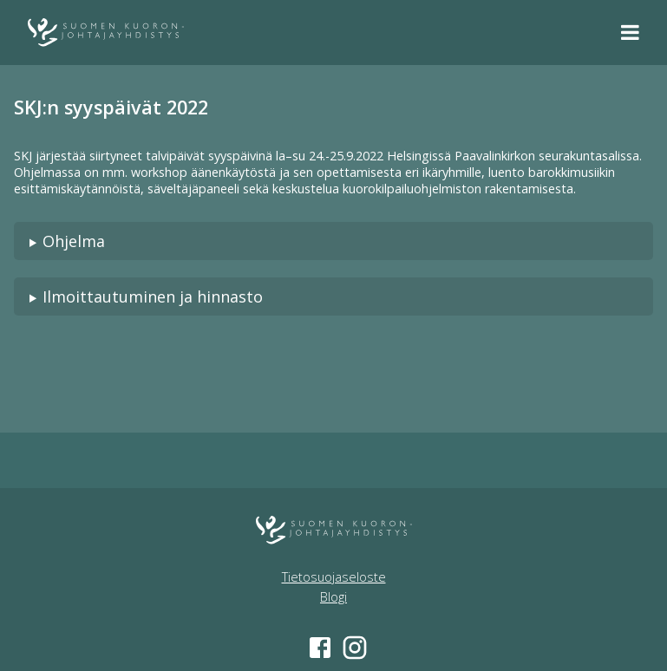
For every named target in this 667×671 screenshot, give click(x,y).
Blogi (333, 597)
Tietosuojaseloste (334, 577)
